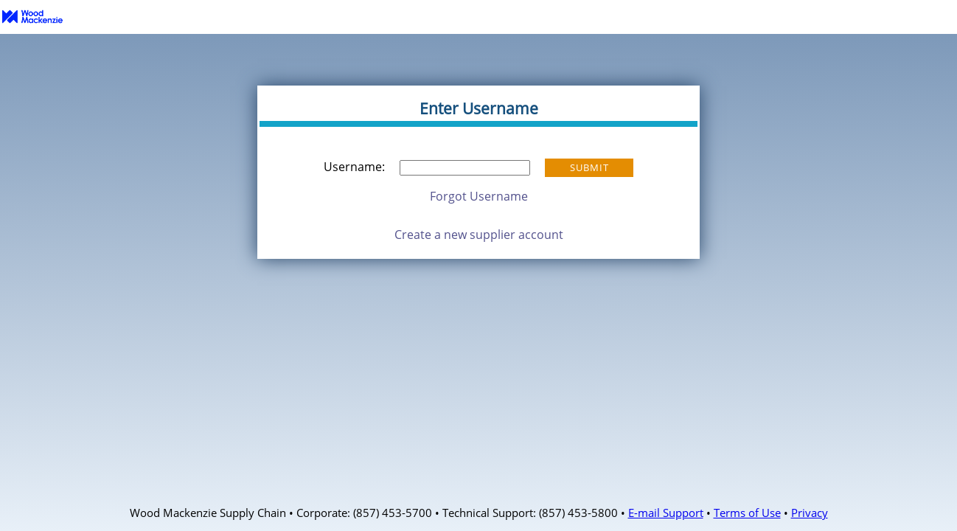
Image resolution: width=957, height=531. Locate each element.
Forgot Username (479, 196)
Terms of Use (747, 512)
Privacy (809, 512)
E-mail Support (665, 512)
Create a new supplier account (478, 234)
